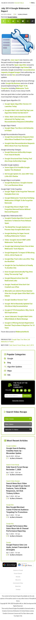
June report (14, 60)
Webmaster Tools (22, 88)
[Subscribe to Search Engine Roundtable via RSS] (29, 390)
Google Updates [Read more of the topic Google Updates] (11, 446)
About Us (18, 580)
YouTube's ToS (18, 616)
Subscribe (27, 396)
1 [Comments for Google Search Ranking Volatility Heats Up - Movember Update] (7, 458)
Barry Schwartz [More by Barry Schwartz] (17, 458)
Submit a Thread (18, 570)
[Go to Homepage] (12, 3)
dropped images (14, 72)
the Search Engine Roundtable (19, 596)
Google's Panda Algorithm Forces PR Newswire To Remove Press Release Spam (18, 220)
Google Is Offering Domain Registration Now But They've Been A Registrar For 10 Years (19, 325)
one (8, 75)
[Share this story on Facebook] (3, 21)
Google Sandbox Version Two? (16, 300)
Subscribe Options (18, 401)
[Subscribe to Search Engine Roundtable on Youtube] (25, 390)
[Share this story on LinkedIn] (18, 21)
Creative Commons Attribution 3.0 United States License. (18, 611)
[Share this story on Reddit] (13, 21)
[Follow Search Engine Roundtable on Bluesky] (21, 390)
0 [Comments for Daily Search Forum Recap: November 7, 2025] (7, 475)
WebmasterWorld (22, 332)
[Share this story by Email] (27, 21)
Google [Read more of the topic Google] (8, 542)
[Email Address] (13, 396)
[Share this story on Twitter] (8, 21)
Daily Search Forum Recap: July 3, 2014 (21, 345)
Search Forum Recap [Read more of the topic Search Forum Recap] (12, 465)
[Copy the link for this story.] (32, 21)
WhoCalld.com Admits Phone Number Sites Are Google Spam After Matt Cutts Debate (19, 293)
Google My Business (13, 83)
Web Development (29, 603)
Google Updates (12, 17)
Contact (18, 589)
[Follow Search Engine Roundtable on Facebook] (13, 390)
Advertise (18, 586)
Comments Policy (18, 583)
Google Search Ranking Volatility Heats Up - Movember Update (15, 450)
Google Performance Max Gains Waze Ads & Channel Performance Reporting (17, 528)
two (14, 75)
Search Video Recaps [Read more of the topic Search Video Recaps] (13, 481)
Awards (18, 576)
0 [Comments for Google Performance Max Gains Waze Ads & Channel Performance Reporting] (7, 536)
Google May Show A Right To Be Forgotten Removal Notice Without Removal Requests (17, 209)
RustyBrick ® (17, 603)
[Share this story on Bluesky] (22, 21)
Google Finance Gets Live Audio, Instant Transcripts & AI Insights (17, 547)
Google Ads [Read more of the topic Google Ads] (10, 505)
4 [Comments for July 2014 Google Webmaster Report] (14, 14)
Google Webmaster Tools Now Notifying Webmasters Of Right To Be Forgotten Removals (19, 200)
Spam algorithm (20, 65)
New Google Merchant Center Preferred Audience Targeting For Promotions (17, 509)
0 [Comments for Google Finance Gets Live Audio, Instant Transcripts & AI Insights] (7, 555)
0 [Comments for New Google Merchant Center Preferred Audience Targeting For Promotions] (7, 517)
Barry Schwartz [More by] (23, 14)
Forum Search (18, 573)
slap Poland (24, 67)
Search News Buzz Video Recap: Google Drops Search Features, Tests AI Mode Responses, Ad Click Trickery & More (18, 488)
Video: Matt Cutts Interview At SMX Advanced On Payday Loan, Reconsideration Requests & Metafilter (19, 119)
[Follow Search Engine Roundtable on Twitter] (17, 390)
